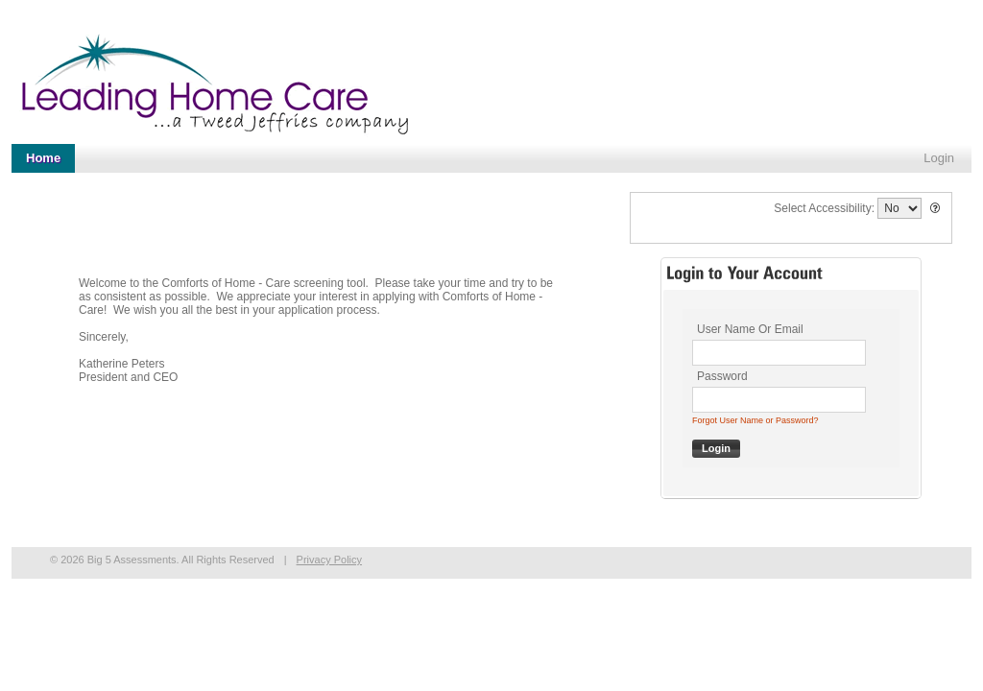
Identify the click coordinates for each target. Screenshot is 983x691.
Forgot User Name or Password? (755, 420)
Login (938, 158)
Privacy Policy (329, 559)
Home (43, 158)
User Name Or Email (750, 329)
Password (722, 376)
